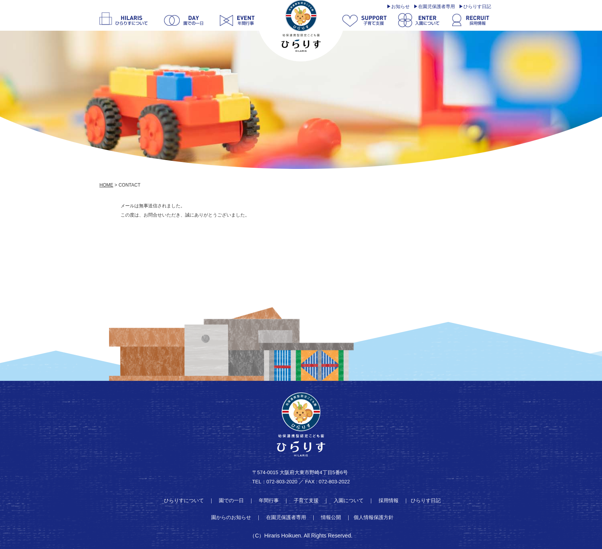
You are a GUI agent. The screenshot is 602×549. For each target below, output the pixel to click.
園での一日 (231, 500)
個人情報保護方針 (374, 517)
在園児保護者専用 (436, 6)
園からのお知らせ (231, 517)
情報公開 (331, 517)
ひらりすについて (184, 500)
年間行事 (269, 500)
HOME (106, 185)
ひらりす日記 (477, 6)
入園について (349, 500)
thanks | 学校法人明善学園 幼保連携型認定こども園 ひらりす (301, 26)
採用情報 (389, 500)
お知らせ (400, 6)
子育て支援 (306, 500)
